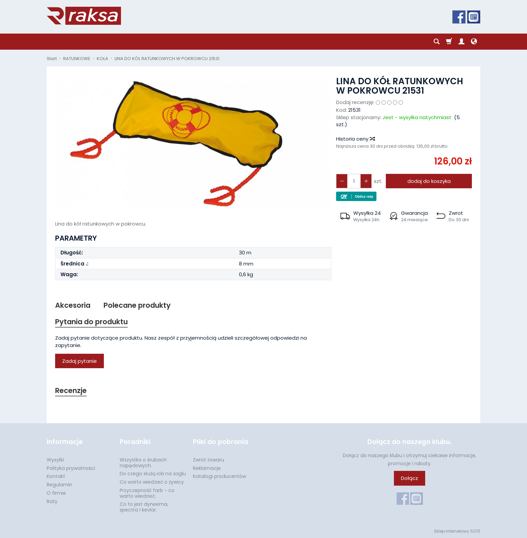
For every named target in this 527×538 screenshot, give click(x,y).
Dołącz (409, 478)
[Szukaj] (436, 42)
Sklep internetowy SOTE (457, 531)
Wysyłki (55, 459)
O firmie (56, 493)
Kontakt (56, 476)
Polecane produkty (137, 305)
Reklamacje (207, 468)
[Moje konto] (461, 42)
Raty (52, 501)
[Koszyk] (449, 42)
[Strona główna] (84, 16)
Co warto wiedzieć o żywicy (152, 482)
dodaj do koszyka (429, 181)
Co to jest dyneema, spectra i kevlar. (144, 507)
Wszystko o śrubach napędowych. (143, 462)
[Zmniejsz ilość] (366, 181)
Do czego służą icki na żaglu (153, 473)
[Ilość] (354, 181)
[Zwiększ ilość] (342, 181)
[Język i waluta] (474, 42)
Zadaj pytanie (79, 360)
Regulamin (59, 484)
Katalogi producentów (219, 476)
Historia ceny (355, 138)
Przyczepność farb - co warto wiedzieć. (147, 493)
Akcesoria (72, 305)
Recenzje (71, 390)
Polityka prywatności (71, 468)
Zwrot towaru (208, 459)
